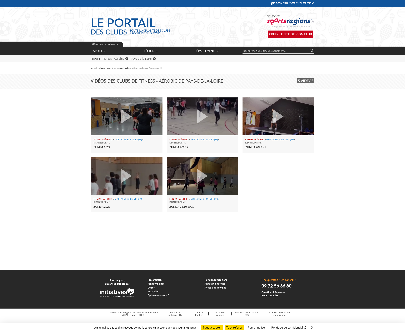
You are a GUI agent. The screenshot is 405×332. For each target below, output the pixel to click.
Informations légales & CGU (246, 313)
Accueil (94, 68)
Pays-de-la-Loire (143, 59)
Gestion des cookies (220, 313)
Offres (151, 287)
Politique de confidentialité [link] (288, 327)
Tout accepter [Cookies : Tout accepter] (212, 327)
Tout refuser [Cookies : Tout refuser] (234, 327)
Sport (99, 50)
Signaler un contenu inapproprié (279, 313)
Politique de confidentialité (174, 313)
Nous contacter (269, 295)
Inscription (153, 291)
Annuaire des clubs (215, 283)
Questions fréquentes (273, 292)
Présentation (155, 279)
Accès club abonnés (215, 287)
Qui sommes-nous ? (158, 295)
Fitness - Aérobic (115, 59)
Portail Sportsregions (216, 279)
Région (151, 50)
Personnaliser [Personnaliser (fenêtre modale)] (257, 327)
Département (206, 50)
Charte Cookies (199, 313)
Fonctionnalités (156, 283)
